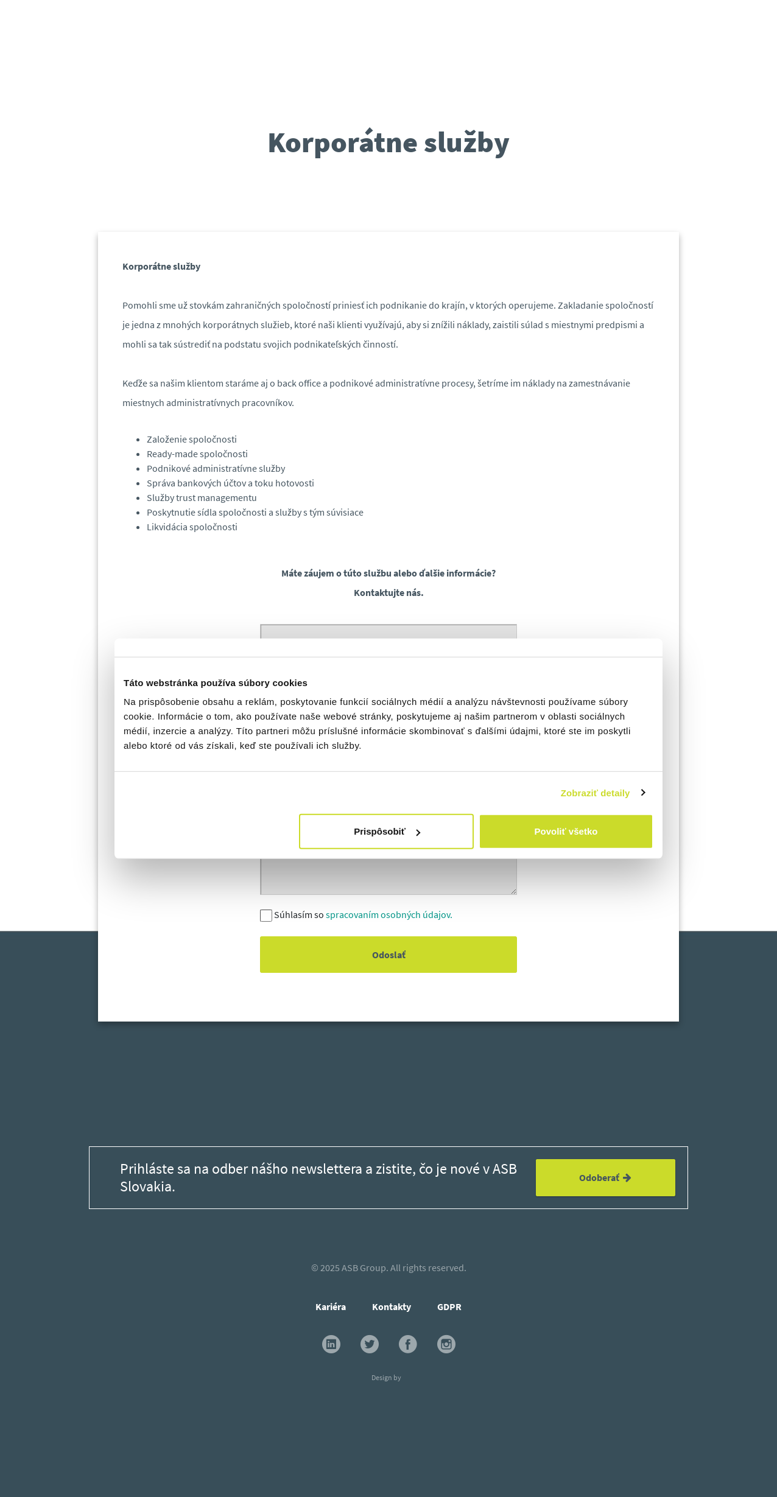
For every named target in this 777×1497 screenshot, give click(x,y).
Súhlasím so (363, 914)
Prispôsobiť (387, 831)
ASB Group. (365, 1267)
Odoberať (605, 1177)
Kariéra (330, 1306)
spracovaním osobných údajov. (389, 914)
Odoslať (388, 954)
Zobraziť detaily (595, 792)
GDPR (449, 1306)
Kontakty (391, 1306)
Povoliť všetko (566, 831)
